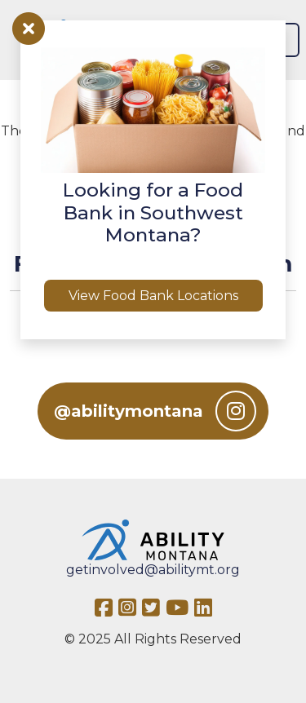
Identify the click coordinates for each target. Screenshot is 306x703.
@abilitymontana (155, 411)
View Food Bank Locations (153, 295)
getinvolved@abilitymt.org (153, 569)
